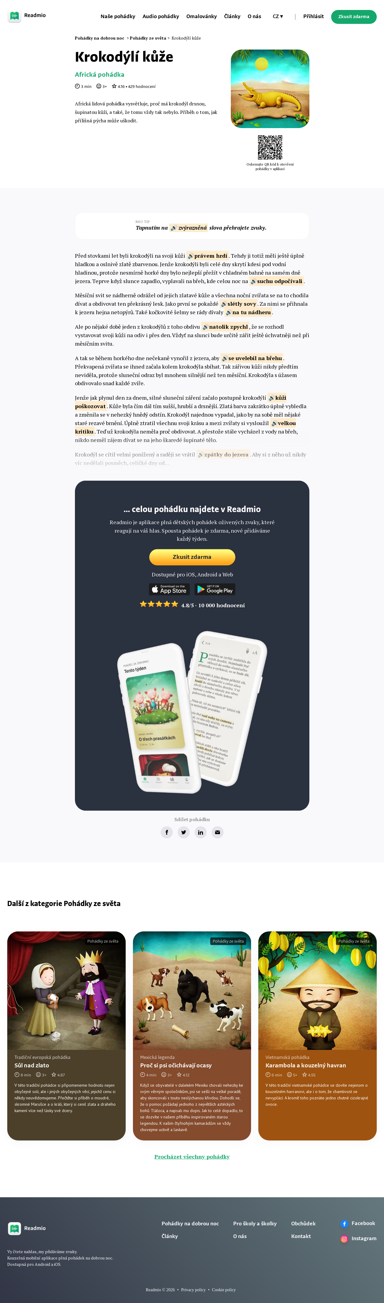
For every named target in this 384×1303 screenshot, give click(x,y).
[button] (277, 17)
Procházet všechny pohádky (192, 1156)
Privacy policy (193, 1290)
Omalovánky (201, 17)
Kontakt (301, 1237)
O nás (254, 17)
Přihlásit (313, 17)
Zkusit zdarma (353, 17)
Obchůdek (303, 1224)
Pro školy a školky (255, 1224)
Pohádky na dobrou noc (190, 1224)
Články (232, 17)
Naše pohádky (118, 17)
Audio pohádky (161, 17)
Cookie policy (224, 1290)
